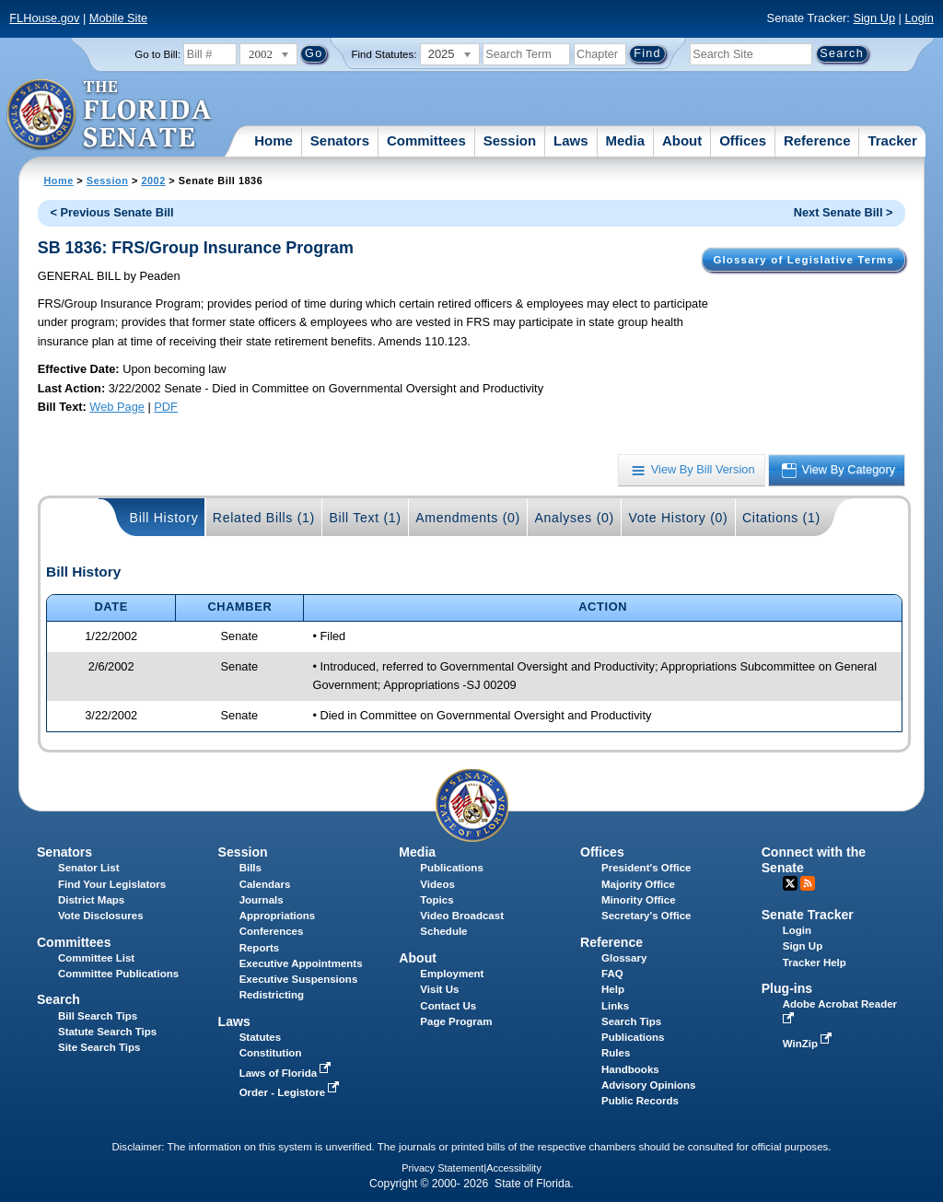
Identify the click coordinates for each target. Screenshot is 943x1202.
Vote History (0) (678, 517)
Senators (339, 140)
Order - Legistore (291, 1092)
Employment (451, 973)
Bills (250, 867)
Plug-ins (787, 988)
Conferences (271, 931)
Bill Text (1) (365, 517)
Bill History (164, 517)
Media (626, 140)
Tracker (891, 140)
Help (612, 989)
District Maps (91, 899)
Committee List (96, 957)
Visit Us (439, 989)
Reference (817, 140)
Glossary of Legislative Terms (803, 259)
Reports (259, 947)
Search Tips (631, 1021)
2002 (153, 180)
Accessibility (513, 1167)
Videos (437, 884)
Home (273, 140)
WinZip (809, 1043)
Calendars (265, 884)
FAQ (612, 973)
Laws (570, 140)
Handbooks (630, 1069)
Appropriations (277, 915)
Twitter (790, 883)
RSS (807, 883)
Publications (451, 867)
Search (58, 999)
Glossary (623, 957)
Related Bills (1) (264, 517)
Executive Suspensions (298, 979)
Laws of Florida (287, 1073)
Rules (615, 1052)
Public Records (640, 1100)
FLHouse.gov (44, 18)
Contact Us (448, 1005)
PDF (166, 407)
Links (615, 1005)
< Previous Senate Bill (112, 212)
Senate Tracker (808, 914)
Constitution (270, 1052)
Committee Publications (118, 973)
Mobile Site (118, 18)
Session (510, 140)
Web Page (117, 407)
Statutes (260, 1037)
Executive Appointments (301, 963)
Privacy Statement (442, 1167)
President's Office (646, 867)
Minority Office (638, 899)
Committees (426, 140)
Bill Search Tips (97, 1015)
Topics (436, 899)
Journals (261, 899)
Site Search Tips (99, 1047)
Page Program (456, 1021)
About (682, 140)
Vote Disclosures (101, 915)
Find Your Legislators (112, 884)
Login (918, 18)
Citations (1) (781, 517)
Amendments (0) (467, 517)
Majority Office (638, 884)
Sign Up (874, 18)
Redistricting (271, 994)
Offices (742, 140)
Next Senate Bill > (843, 212)
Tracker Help (814, 962)
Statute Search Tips (107, 1031)
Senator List (89, 867)
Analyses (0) (574, 517)
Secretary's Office (646, 915)
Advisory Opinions (648, 1085)
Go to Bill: (157, 54)
